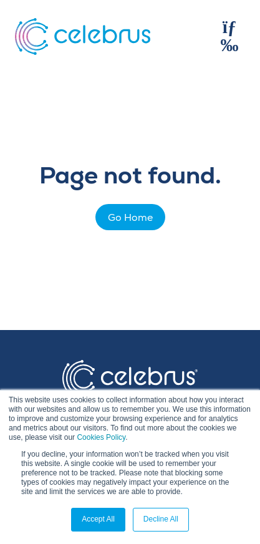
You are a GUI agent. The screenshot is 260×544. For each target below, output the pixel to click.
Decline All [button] (160, 519)
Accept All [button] (98, 519)
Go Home (130, 217)
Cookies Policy (101, 437)
